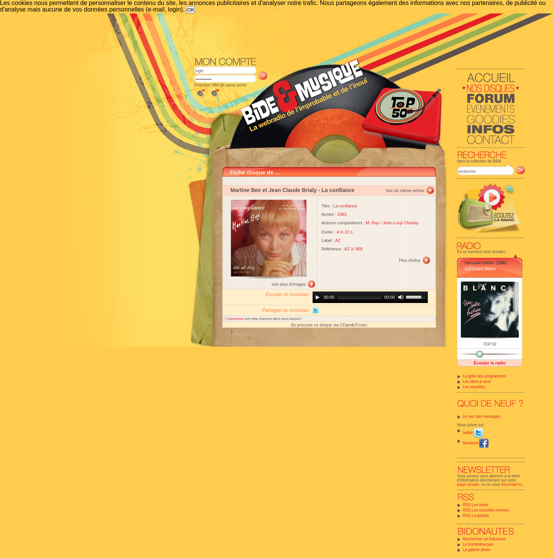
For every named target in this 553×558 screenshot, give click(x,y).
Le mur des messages (481, 416)
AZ (338, 240)
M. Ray (372, 222)
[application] (370, 297)
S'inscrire (202, 85)
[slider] (359, 297)
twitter (473, 433)
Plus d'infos (410, 260)
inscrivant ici (511, 484)
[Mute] (401, 297)
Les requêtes (474, 387)
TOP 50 (489, 344)
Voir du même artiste (405, 190)
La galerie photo (476, 550)
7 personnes (235, 319)
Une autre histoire (479, 262)
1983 (341, 214)
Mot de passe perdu (230, 85)
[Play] (318, 297)
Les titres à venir (477, 381)
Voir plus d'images (289, 284)
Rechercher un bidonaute (484, 539)
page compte (468, 484)
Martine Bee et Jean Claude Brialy (273, 190)
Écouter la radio (489, 363)
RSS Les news (475, 505)
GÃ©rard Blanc (480, 269)
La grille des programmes (484, 376)
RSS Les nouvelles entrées (486, 510)
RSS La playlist (476, 515)
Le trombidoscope (478, 544)
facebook (475, 443)
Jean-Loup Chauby (401, 222)
